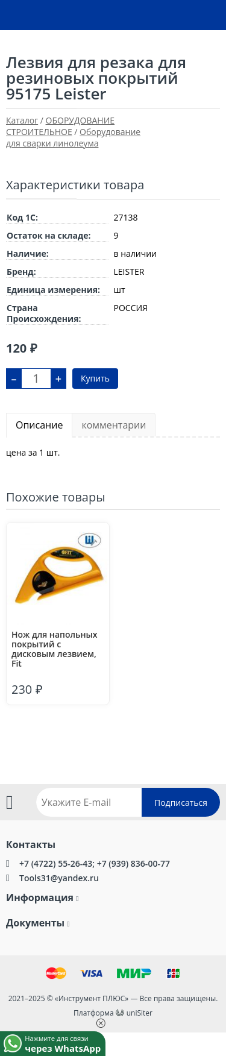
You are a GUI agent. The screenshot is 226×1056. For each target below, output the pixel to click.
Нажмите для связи (65, 1042)
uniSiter (139, 1013)
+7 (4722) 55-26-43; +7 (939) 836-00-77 (94, 863)
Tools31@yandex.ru (59, 878)
